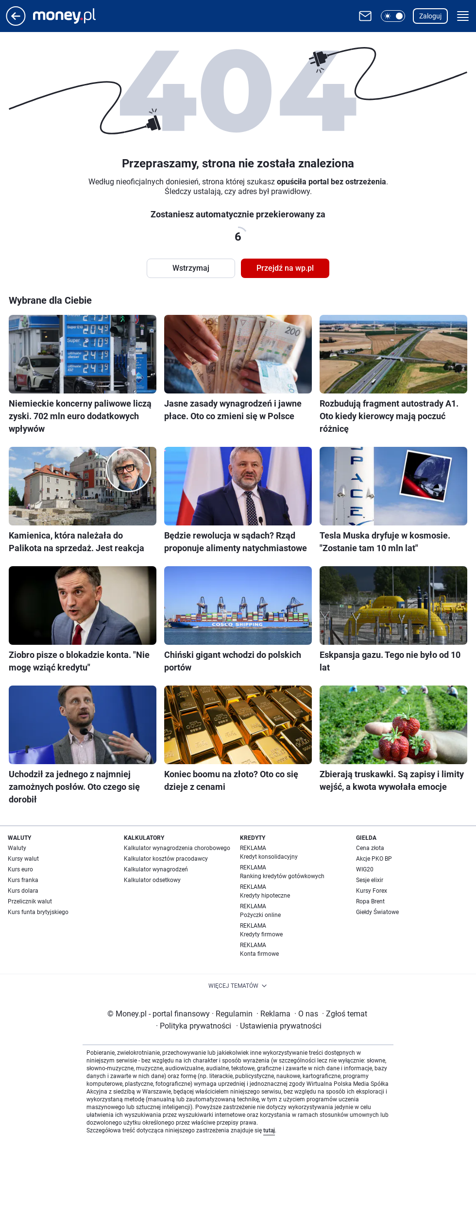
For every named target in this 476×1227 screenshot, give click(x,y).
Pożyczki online (260, 915)
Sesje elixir (369, 880)
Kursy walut (23, 858)
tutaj (269, 1130)
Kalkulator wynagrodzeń (156, 869)
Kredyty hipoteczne (265, 895)
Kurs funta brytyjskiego (38, 912)
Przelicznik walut (30, 901)
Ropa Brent (370, 901)
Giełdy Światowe (377, 912)
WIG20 (365, 869)
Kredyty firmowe (261, 934)
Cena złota (370, 848)
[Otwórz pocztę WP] (365, 16)
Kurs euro (20, 869)
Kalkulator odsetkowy (152, 880)
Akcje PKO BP (374, 858)
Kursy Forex (371, 890)
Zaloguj (430, 16)
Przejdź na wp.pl (285, 268)
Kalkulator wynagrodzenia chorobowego (177, 848)
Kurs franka (23, 880)
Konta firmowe (259, 953)
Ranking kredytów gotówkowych (282, 876)
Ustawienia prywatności (279, 1026)
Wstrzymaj (190, 268)
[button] (393, 16)
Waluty (17, 848)
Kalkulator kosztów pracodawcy (166, 858)
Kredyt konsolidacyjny (269, 856)
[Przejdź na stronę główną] (16, 23)
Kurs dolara (23, 890)
